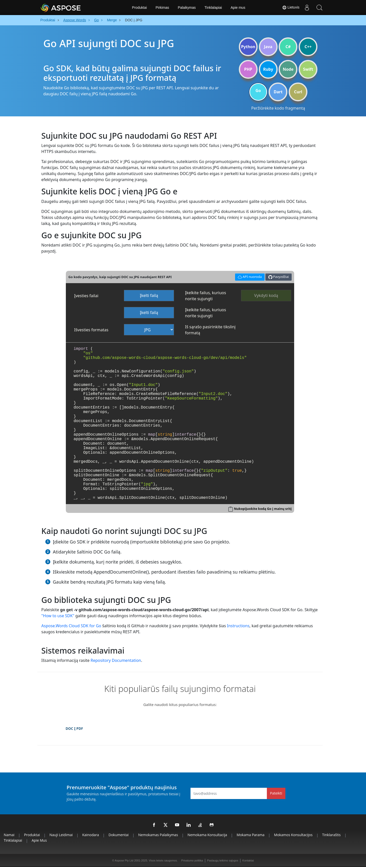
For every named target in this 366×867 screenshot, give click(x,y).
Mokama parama (250, 834)
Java (268, 46)
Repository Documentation (116, 660)
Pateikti (276, 793)
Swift (308, 69)
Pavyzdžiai (278, 276)
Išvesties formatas (91, 330)
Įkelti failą (149, 295)
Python (248, 46)
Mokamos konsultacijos (293, 834)
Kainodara (90, 834)
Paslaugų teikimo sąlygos (222, 860)
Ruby (268, 69)
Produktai (139, 8)
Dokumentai (119, 834)
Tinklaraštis (331, 834)
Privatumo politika (192, 860)
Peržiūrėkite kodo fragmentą (278, 108)
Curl (298, 92)
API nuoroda (249, 276)
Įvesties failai (86, 295)
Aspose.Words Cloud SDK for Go (71, 625)
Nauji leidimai (61, 834)
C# (288, 46)
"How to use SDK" (57, 615)
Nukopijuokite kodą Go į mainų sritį (263, 508)
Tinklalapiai (213, 8)
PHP (248, 69)
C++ (308, 46)
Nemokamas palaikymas (158, 834)
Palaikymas (187, 8)
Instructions (238, 625)
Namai (9, 834)
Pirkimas (162, 8)
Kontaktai (248, 860)
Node (288, 69)
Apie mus (238, 8)
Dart (278, 92)
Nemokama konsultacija (207, 834)
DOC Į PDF (74, 728)
